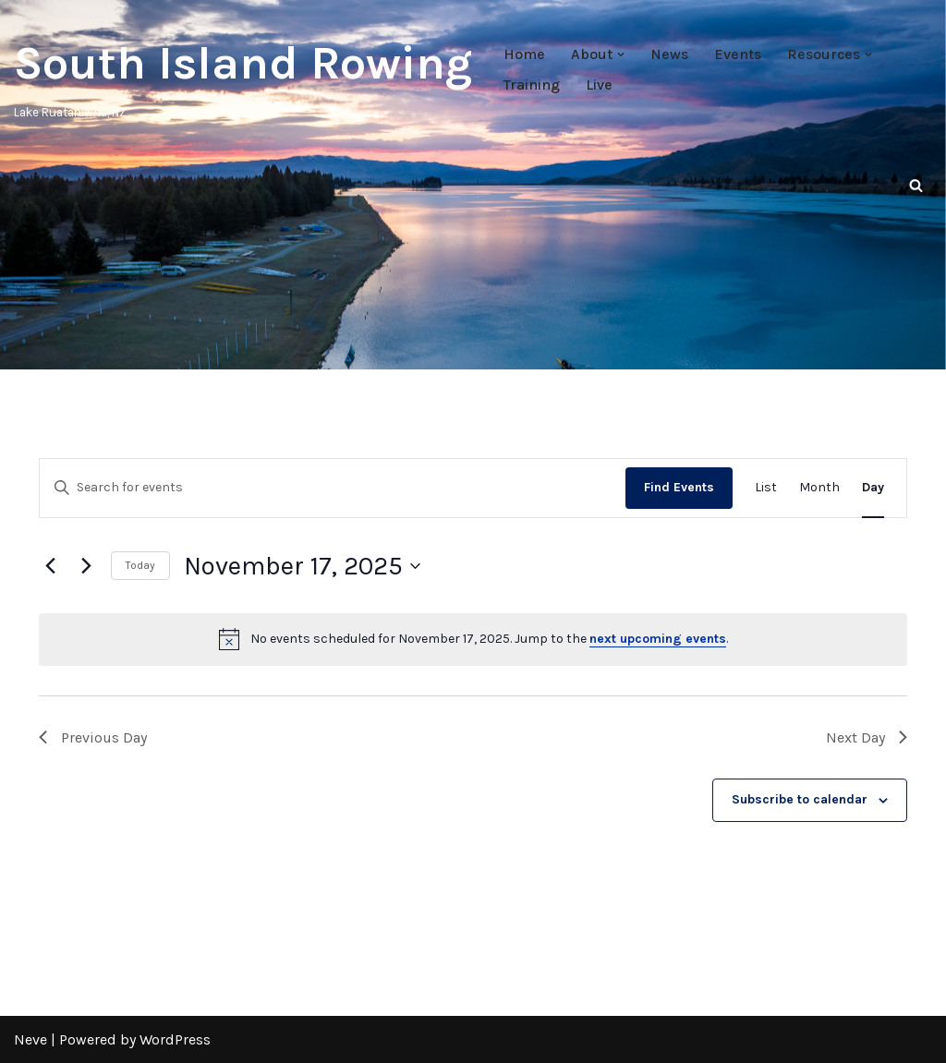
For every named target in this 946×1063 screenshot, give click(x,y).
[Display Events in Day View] (873, 488)
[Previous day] (50, 566)
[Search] (916, 185)
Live (599, 84)
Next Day (866, 737)
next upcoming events (657, 638)
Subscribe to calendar (799, 799)
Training (531, 84)
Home (524, 54)
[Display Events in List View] (766, 488)
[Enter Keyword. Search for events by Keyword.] (332, 488)
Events (737, 54)
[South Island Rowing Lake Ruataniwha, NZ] (243, 74)
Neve (30, 1039)
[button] (621, 54)
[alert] (473, 639)
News (669, 54)
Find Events (679, 487)
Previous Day (93, 737)
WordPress (175, 1039)
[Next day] (86, 566)
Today (140, 565)
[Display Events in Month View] (819, 488)
